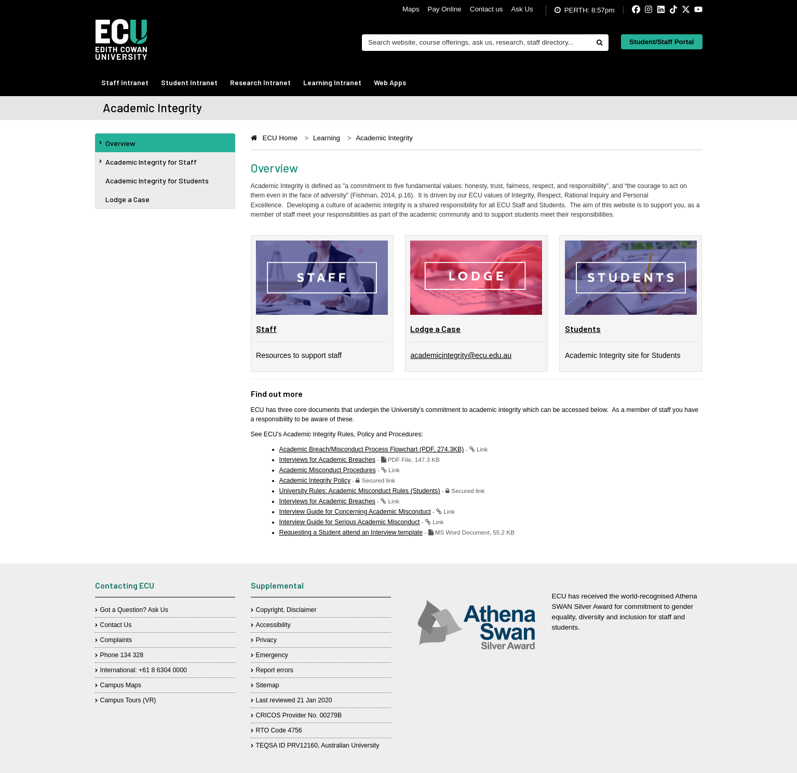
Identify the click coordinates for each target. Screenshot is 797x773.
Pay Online (445, 9)
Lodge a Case (127, 199)
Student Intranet (189, 82)
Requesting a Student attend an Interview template (351, 532)
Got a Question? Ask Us (134, 610)
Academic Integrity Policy (315, 480)
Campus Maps (120, 685)
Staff (266, 329)
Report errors (275, 670)
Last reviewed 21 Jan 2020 (294, 700)
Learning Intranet (332, 82)
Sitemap (267, 685)
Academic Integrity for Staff (148, 161)
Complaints (116, 640)
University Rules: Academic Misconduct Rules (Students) (359, 491)
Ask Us (522, 9)
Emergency (272, 655)
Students (583, 329)
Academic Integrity (384, 138)
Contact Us (116, 625)
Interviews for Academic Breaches (327, 459)
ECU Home (280, 138)
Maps (411, 9)
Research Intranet (260, 82)
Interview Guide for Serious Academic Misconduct (349, 522)
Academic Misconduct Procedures (327, 470)
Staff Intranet (124, 82)
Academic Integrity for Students (157, 180)
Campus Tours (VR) (128, 700)
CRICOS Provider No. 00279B (299, 715)
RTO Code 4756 (279, 730)
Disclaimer (301, 610)
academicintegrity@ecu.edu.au (460, 355)
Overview (117, 143)
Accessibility (273, 625)
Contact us (486, 9)
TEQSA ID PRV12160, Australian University (318, 745)
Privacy (266, 640)
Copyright (269, 610)
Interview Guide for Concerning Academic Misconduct (355, 511)
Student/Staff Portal (661, 42)
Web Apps (390, 82)
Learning (326, 138)
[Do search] (599, 42)
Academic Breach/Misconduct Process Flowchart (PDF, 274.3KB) (371, 449)
